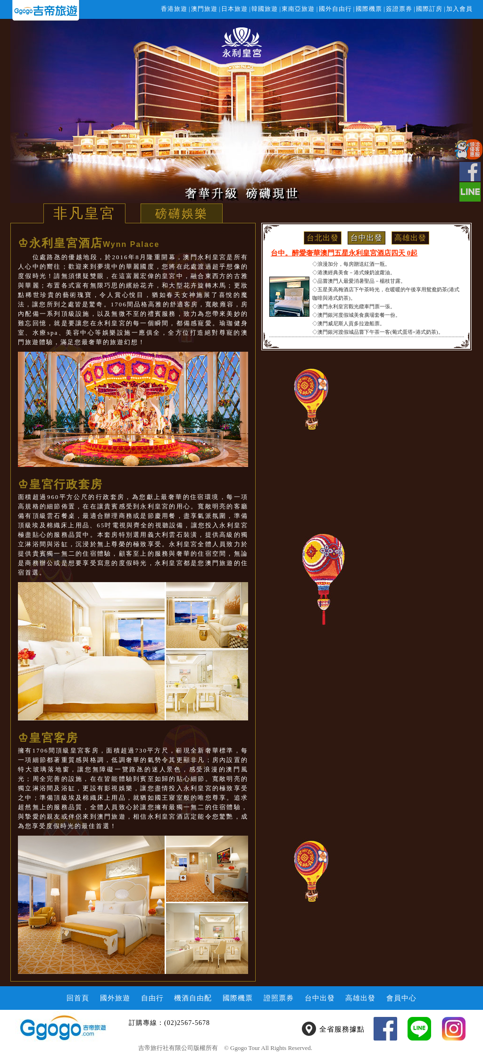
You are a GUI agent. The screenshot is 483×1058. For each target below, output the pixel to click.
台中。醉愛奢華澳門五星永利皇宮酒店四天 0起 (344, 253)
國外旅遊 (115, 998)
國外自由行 (335, 8)
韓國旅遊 (264, 8)
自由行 (152, 998)
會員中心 (401, 998)
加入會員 (459, 8)
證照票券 (279, 998)
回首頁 (78, 998)
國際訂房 (429, 8)
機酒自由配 (193, 998)
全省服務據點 (342, 1029)
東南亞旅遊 (298, 8)
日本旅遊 (234, 8)
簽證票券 (399, 8)
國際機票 (369, 8)
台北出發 (323, 238)
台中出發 (366, 238)
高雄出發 (410, 238)
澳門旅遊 (204, 8)
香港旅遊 (174, 8)
